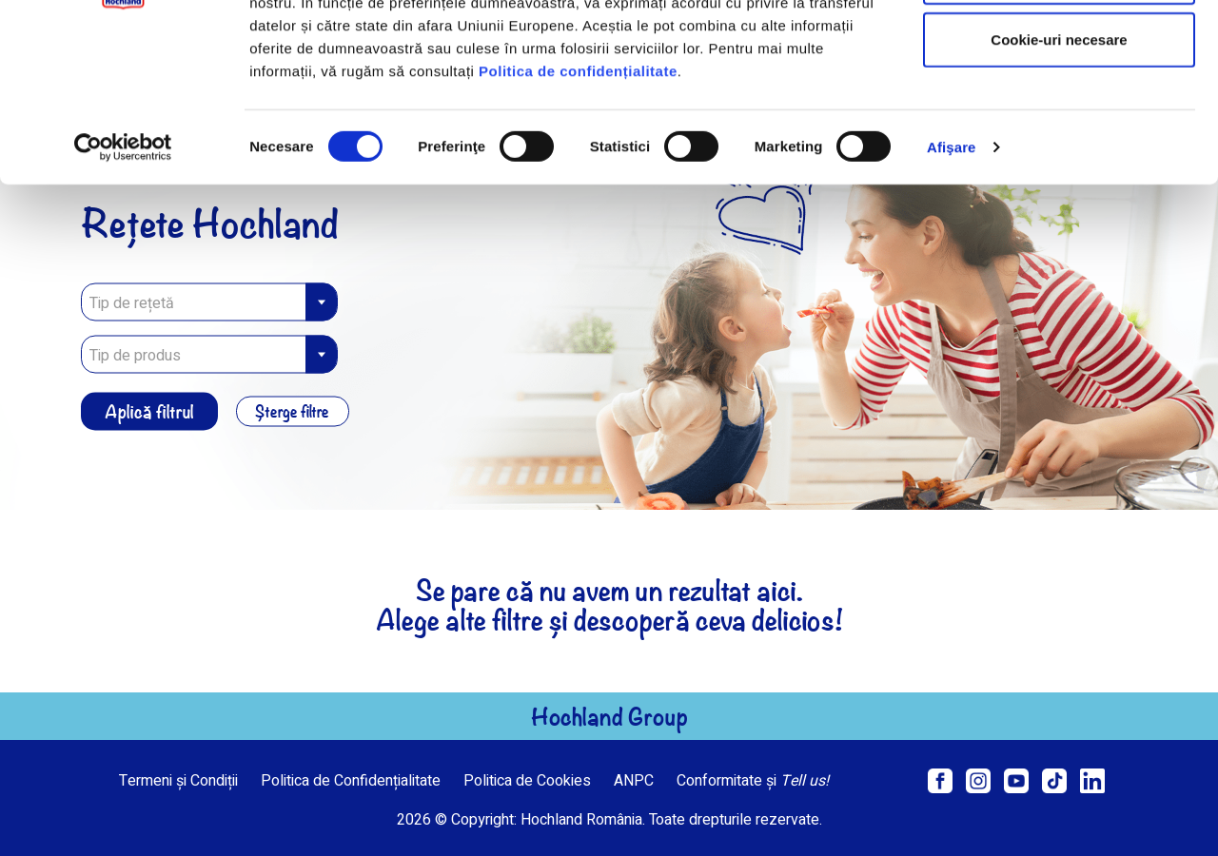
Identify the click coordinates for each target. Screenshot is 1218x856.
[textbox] (209, 356)
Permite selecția (1059, 113)
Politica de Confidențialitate (351, 780)
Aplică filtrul (149, 411)
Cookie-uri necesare (1059, 174)
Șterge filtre (293, 412)
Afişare (951, 283)
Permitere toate (1058, 50)
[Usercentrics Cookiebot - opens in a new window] (123, 283)
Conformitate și (753, 780)
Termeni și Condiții (178, 780)
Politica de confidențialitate (578, 206)
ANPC (634, 780)
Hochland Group (609, 716)
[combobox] (209, 355)
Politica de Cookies (527, 780)
